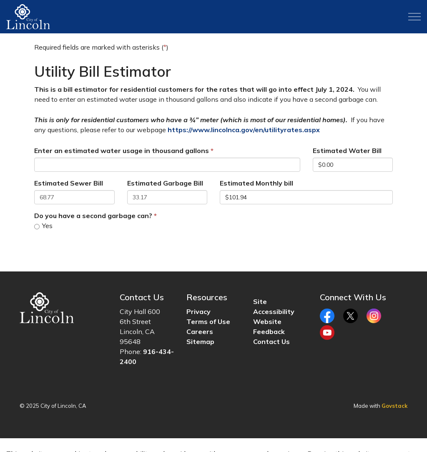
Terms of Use (208, 321)
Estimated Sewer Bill (68, 183)
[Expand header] (414, 16)
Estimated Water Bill (347, 150)
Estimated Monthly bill (256, 183)
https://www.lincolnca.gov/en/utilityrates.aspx (244, 130)
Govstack (394, 405)
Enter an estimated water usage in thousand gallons (121, 150)
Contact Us (271, 341)
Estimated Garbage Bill (165, 183)
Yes (43, 225)
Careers (199, 331)
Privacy (198, 311)
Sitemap (200, 341)
